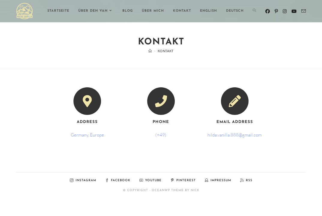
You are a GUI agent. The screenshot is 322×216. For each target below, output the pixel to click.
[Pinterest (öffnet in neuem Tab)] (276, 11)
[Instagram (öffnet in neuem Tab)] (284, 11)
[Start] (150, 51)
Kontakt (166, 51)
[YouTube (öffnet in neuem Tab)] (294, 11)
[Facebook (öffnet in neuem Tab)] (267, 11)
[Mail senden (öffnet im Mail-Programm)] (303, 11)
